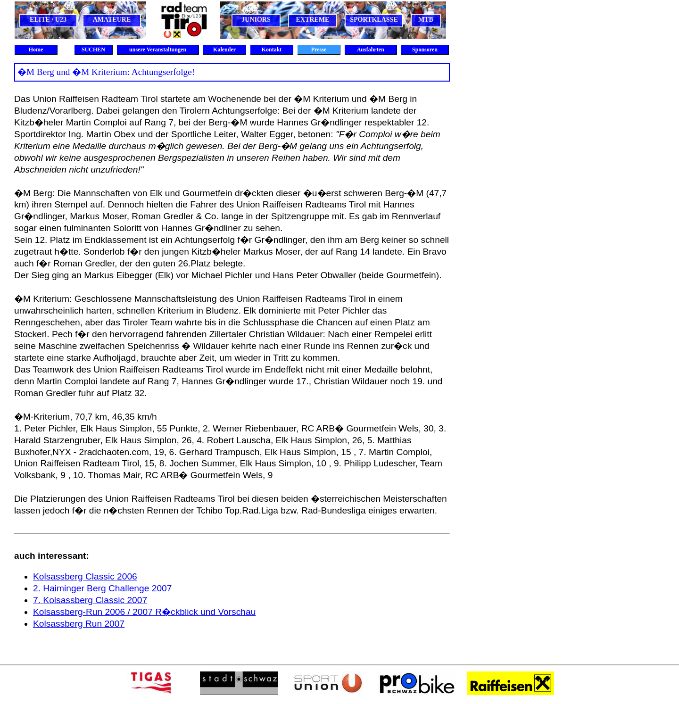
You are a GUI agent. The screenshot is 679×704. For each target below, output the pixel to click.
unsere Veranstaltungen (158, 49)
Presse (318, 49)
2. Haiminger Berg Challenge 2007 (102, 588)
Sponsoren (425, 49)
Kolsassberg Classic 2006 (85, 576)
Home (36, 49)
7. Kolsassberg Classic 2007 (90, 600)
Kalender (224, 49)
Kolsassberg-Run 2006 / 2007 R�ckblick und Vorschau (144, 612)
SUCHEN (93, 49)
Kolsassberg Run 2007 (78, 624)
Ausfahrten (370, 49)
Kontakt (271, 49)
